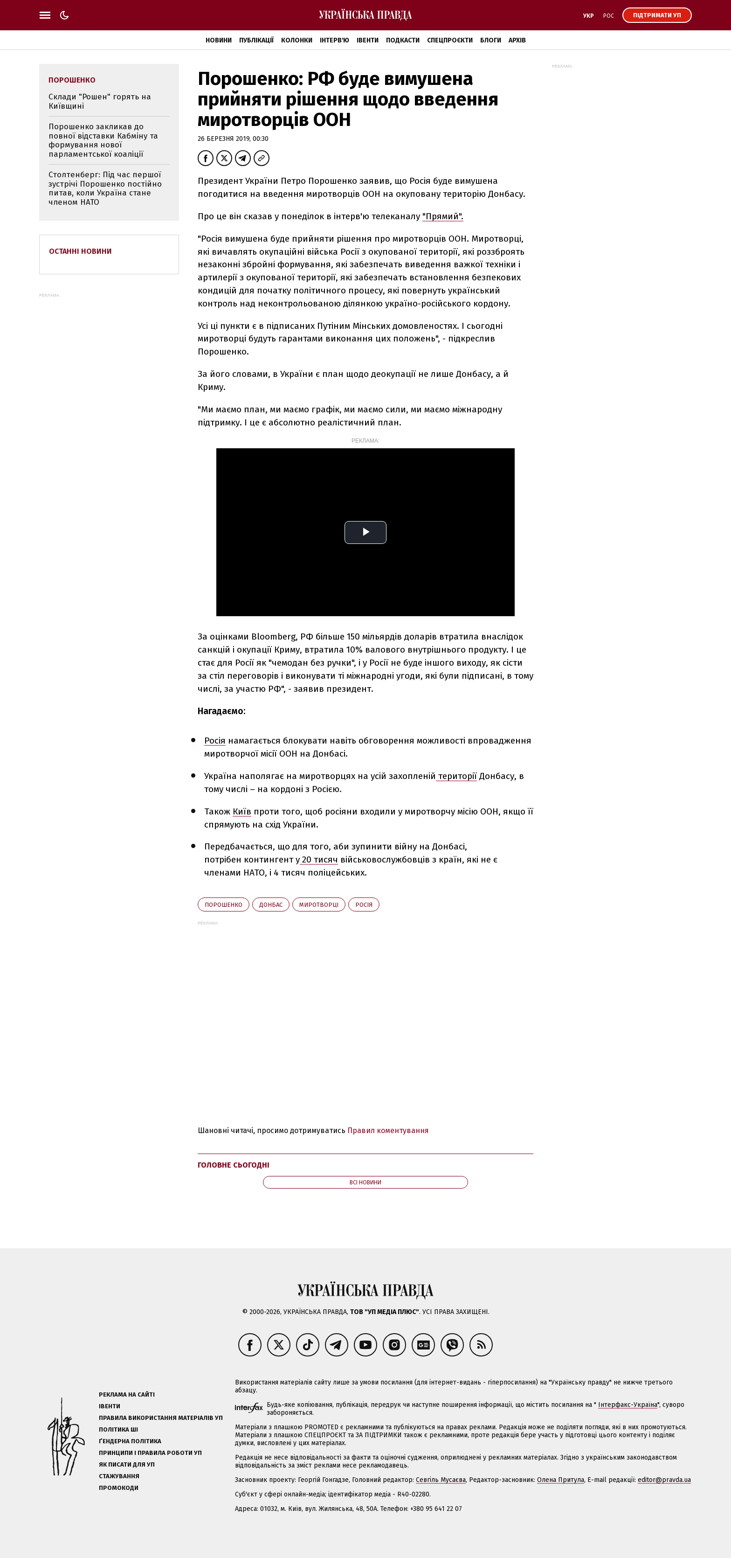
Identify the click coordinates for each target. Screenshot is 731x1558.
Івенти (368, 40)
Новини (219, 40)
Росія (215, 740)
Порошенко (223, 904)
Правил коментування (388, 1130)
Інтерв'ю (334, 40)
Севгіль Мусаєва (441, 1480)
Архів (517, 40)
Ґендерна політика (130, 1441)
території (456, 776)
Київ (242, 811)
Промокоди (118, 1487)
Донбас (271, 904)
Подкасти (403, 40)
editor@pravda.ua (664, 1480)
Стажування (119, 1476)
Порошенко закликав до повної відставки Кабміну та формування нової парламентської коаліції (103, 140)
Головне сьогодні (233, 1165)
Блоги (490, 40)
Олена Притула (560, 1480)
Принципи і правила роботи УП (150, 1452)
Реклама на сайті (127, 1394)
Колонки (296, 40)
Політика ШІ (118, 1429)
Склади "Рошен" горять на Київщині (99, 101)
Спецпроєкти (450, 40)
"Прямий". (442, 216)
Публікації (256, 40)
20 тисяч (319, 859)
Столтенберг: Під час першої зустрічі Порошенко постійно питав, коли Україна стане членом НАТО (105, 188)
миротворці (318, 904)
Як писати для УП (127, 1464)
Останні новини (80, 251)
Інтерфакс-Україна (627, 1405)
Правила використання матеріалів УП (161, 1417)
